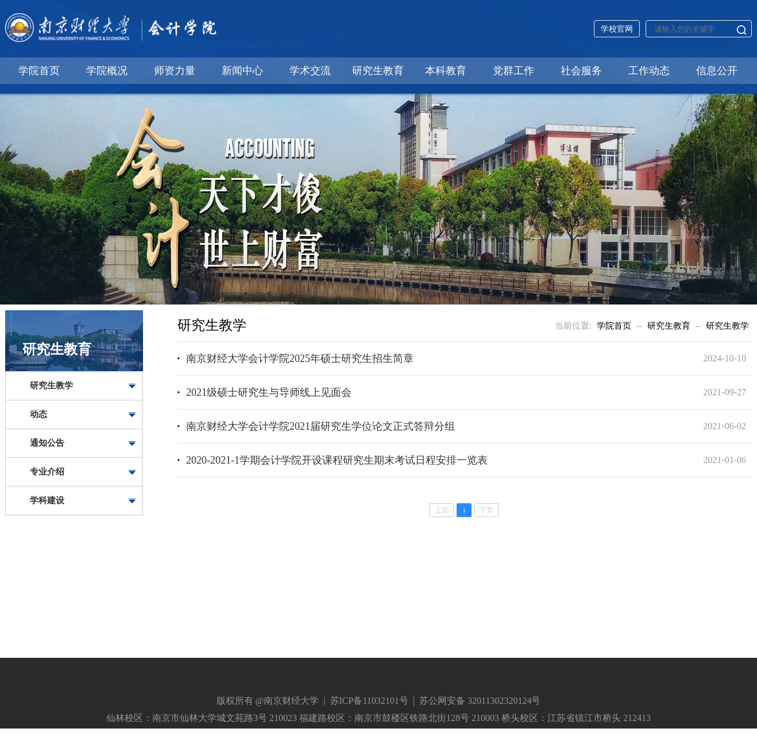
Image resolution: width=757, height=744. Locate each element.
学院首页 (39, 70)
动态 (38, 414)
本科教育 (445, 70)
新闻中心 (242, 70)
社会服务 (581, 70)
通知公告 (47, 443)
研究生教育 (378, 70)
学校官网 (617, 29)
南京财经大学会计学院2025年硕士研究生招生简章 (300, 358)
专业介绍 (47, 471)
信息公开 (716, 70)
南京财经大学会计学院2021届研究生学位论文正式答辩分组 (320, 426)
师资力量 (174, 70)
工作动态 (649, 70)
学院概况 (107, 70)
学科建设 (47, 500)
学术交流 (310, 70)
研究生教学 (51, 385)
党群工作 (513, 70)
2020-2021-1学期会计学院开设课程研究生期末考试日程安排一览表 (337, 460)
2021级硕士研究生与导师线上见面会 (269, 392)
